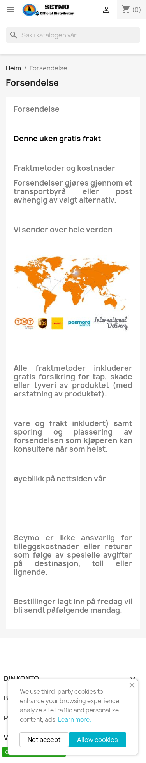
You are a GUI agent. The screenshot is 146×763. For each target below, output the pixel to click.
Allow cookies (97, 739)
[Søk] (73, 35)
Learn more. (74, 720)
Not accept (44, 739)
